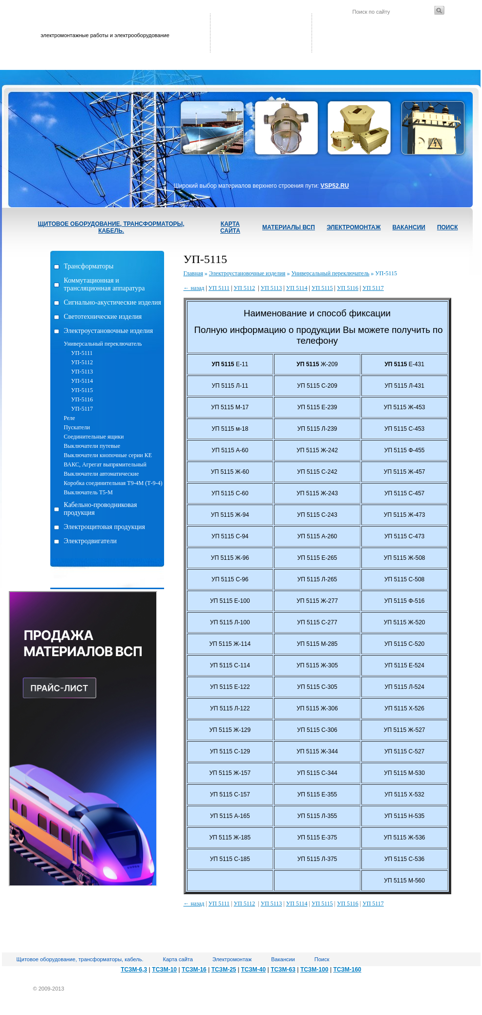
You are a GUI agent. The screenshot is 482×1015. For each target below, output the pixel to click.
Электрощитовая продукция (104, 526)
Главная (193, 273)
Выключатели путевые (92, 445)
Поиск (447, 227)
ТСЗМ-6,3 (134, 969)
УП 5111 (219, 288)
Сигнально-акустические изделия (112, 302)
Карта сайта (230, 227)
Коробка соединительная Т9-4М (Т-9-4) (113, 483)
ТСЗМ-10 (164, 969)
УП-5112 (82, 362)
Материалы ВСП (288, 227)
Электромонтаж (354, 227)
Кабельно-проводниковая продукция (100, 508)
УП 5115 (322, 288)
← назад (194, 288)
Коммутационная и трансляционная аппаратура (104, 284)
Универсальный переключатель (103, 343)
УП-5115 (82, 390)
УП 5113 (271, 288)
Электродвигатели (90, 541)
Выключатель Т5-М (88, 492)
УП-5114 (82, 380)
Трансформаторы (89, 266)
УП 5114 (297, 288)
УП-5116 (82, 399)
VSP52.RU (334, 185)
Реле (69, 418)
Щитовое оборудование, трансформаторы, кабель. (111, 227)
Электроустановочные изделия (108, 330)
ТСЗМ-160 (347, 969)
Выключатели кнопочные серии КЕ (108, 455)
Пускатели (77, 427)
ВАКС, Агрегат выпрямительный (105, 464)
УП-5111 (82, 353)
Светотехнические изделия (103, 316)
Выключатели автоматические (101, 473)
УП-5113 (82, 371)
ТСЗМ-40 (253, 969)
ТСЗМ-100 (314, 969)
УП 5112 (244, 288)
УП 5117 (373, 288)
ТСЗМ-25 (223, 969)
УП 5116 (347, 288)
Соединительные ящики (94, 436)
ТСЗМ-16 (194, 969)
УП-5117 (82, 408)
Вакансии (409, 227)
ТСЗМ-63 (283, 969)
